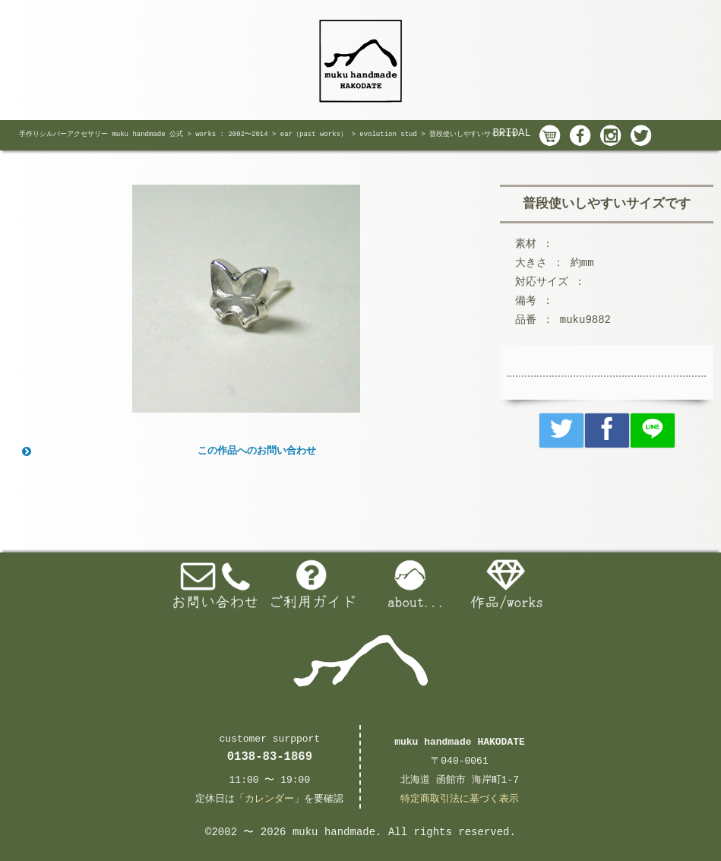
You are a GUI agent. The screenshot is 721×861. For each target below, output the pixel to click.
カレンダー (269, 799)
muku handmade (334, 832)
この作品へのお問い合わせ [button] (167, 451)
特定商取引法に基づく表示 (459, 799)
